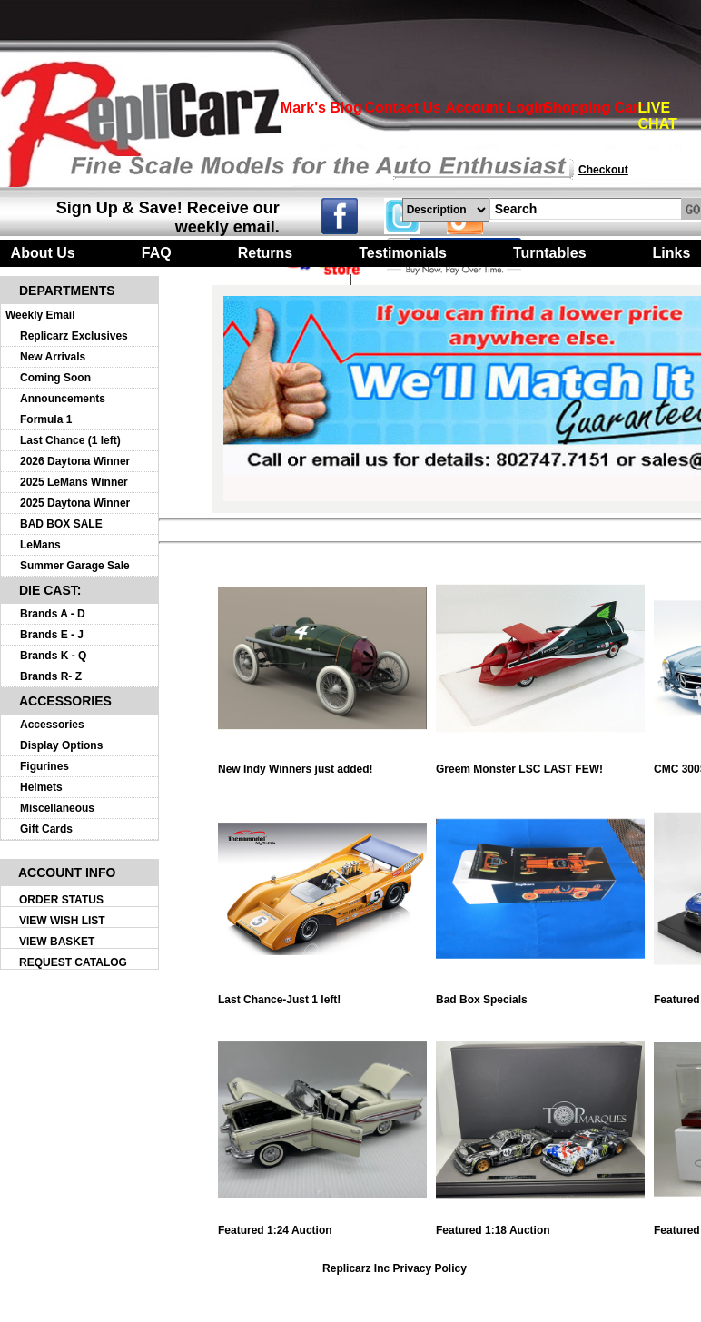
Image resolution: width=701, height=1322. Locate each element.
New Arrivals (52, 356)
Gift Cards (46, 829)
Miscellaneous (57, 808)
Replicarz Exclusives (74, 336)
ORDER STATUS (61, 899)
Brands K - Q (53, 655)
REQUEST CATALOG (73, 962)
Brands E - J (52, 634)
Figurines (44, 766)
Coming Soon (55, 377)
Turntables (550, 253)
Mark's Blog (321, 107)
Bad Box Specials (540, 994)
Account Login (496, 107)
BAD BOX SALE (61, 524)
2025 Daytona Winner (75, 503)
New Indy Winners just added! (322, 764)
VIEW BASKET (56, 941)
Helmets (41, 787)
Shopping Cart (593, 107)
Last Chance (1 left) (70, 440)
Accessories (52, 724)
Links (672, 253)
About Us (43, 253)
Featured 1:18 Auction (540, 1225)
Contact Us (402, 107)
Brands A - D (52, 613)
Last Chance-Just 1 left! (322, 994)
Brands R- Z (51, 676)
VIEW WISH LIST (62, 920)
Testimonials (403, 253)
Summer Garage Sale (75, 565)
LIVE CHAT (657, 116)
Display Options (61, 745)
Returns (265, 253)
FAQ (157, 253)
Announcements (62, 398)
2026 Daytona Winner (75, 461)
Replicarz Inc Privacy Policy (394, 1268)
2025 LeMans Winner (74, 482)
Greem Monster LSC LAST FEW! (540, 764)
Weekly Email (40, 315)
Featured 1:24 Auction (322, 1225)
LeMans (40, 544)
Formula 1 (46, 419)
